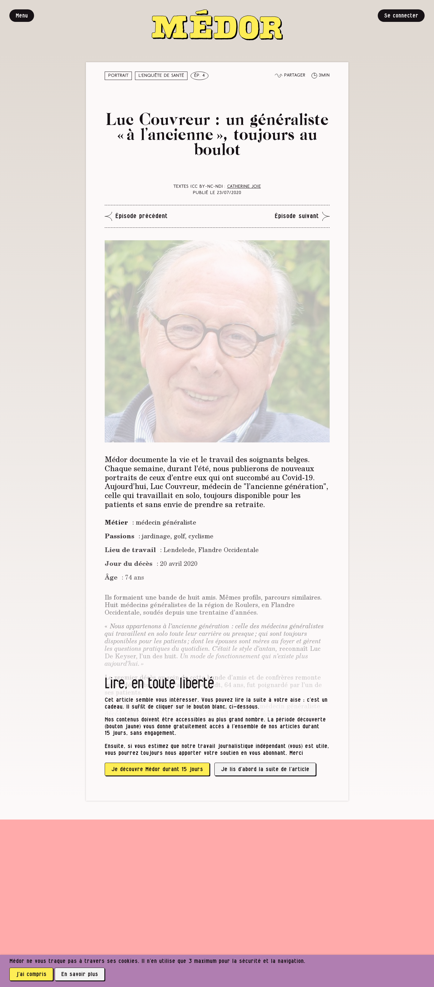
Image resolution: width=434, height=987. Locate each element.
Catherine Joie (244, 187)
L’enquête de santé (161, 76)
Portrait (118, 76)
